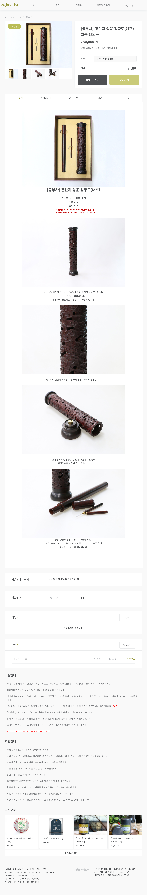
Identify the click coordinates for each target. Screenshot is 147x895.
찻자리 (79, 5)
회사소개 (8, 882)
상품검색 (126, 5)
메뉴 (139, 5)
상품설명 (18, 97)
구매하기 (124, 80)
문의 (128, 97)
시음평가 (46, 97)
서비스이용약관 (18, 882)
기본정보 (73, 97)
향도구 (29, 16)
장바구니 (133, 5)
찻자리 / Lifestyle (13, 16)
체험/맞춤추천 (103, 5)
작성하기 (127, 617)
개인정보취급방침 (33, 882)
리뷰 (101, 97)
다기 (57, 5)
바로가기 (107, 869)
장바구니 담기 (92, 79)
